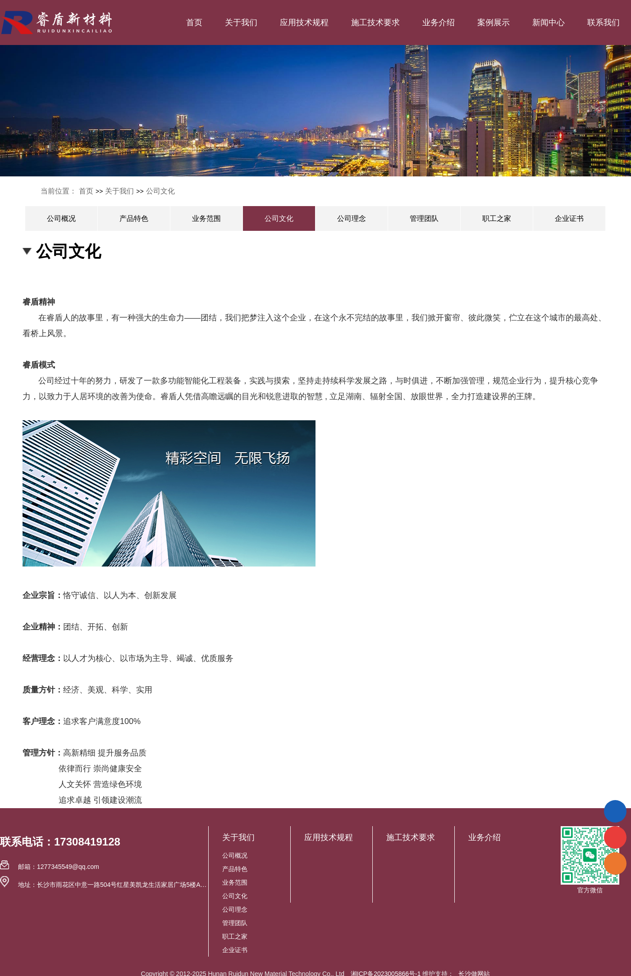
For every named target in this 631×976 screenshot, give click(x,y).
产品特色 (133, 218)
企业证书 (569, 218)
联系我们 (603, 22)
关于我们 (241, 22)
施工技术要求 (375, 22)
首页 (194, 22)
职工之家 (496, 218)
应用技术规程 (304, 22)
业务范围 (206, 218)
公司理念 (351, 218)
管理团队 (424, 218)
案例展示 (493, 22)
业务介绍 (438, 22)
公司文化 (160, 191)
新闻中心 (548, 22)
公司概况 (61, 218)
